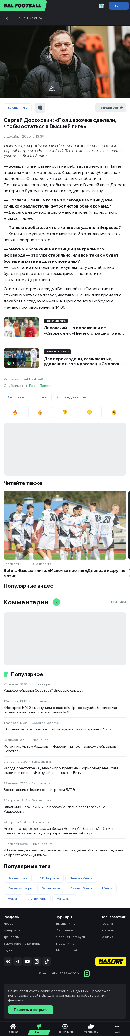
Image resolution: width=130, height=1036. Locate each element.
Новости (10, 923)
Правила (118, 602)
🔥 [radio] (15, 412)
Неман (13, 898)
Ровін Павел (40, 385)
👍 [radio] (40, 412)
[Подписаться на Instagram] (37, 961)
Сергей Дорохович (72, 397)
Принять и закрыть (31, 1009)
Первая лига (65, 943)
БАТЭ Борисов (48, 878)
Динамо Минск (81, 878)
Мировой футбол (69, 950)
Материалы (12, 930)
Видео (8, 950)
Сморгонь (16, 397)
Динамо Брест (81, 888)
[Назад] (7, 18)
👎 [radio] (65, 412)
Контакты (107, 930)
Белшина (40, 397)
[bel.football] (23, 5)
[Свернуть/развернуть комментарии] (56, 602)
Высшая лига (30, 18)
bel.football (32, 379)
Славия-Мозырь (20, 888)
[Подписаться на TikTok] (46, 961)
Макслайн (64, 898)
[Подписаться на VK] (8, 961)
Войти (118, 5)
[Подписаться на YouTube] (27, 961)
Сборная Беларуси (46, 723)
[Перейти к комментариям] (40, 108)
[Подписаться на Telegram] (17, 961)
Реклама (106, 937)
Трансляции (12, 937)
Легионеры (41, 684)
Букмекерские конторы (22, 943)
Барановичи (51, 888)
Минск (107, 888)
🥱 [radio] (115, 412)
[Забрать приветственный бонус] (101, 5)
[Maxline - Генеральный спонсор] (110, 962)
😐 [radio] (90, 412)
